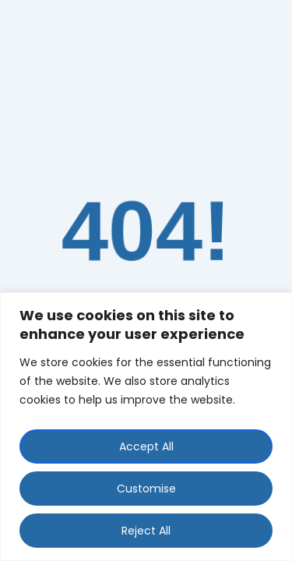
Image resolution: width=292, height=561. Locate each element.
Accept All (146, 446)
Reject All (146, 530)
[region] (146, 426)
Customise (146, 488)
